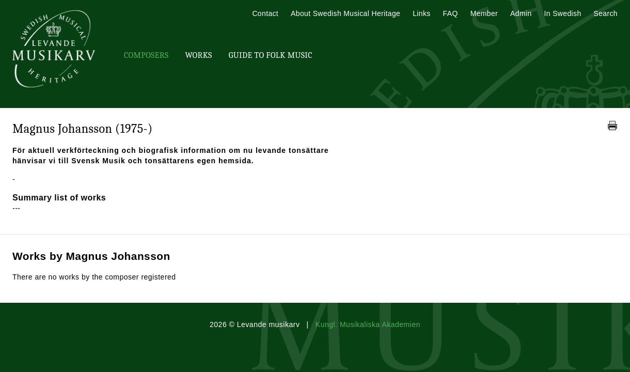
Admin (520, 13)
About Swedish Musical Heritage (345, 13)
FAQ (450, 13)
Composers (146, 55)
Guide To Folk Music (270, 55)
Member (484, 13)
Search (606, 13)
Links (421, 13)
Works (198, 55)
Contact (265, 13)
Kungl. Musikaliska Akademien (368, 324)
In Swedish (562, 13)
